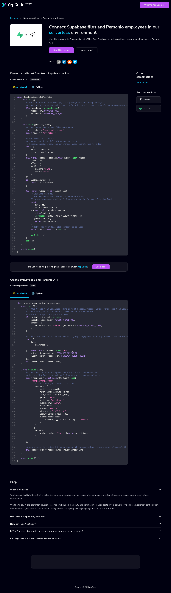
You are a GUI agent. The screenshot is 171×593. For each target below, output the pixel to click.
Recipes (14, 18)
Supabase (145, 108)
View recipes (142, 82)
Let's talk (101, 266)
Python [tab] (37, 87)
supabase (35, 79)
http (33, 286)
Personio (144, 99)
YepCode (82, 266)
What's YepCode (154, 4)
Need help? (87, 50)
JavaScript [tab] (19, 87)
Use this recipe (61, 50)
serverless (59, 32)
